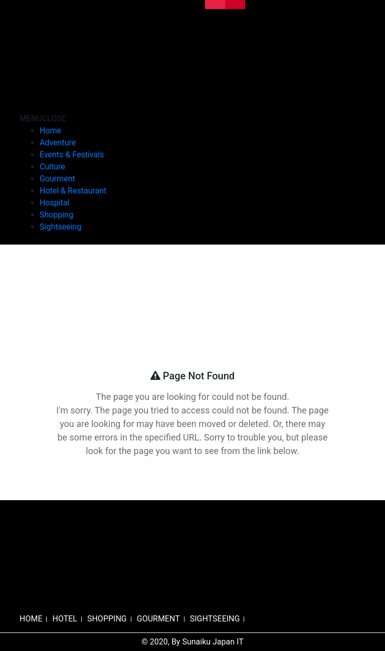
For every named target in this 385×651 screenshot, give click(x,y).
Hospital (55, 202)
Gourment (57, 178)
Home (50, 130)
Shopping (56, 215)
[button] (43, 118)
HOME (31, 618)
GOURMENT (158, 618)
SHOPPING (107, 618)
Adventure (58, 142)
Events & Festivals (72, 154)
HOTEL (64, 618)
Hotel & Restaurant (73, 190)
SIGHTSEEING (215, 618)
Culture (52, 166)
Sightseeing (60, 227)
